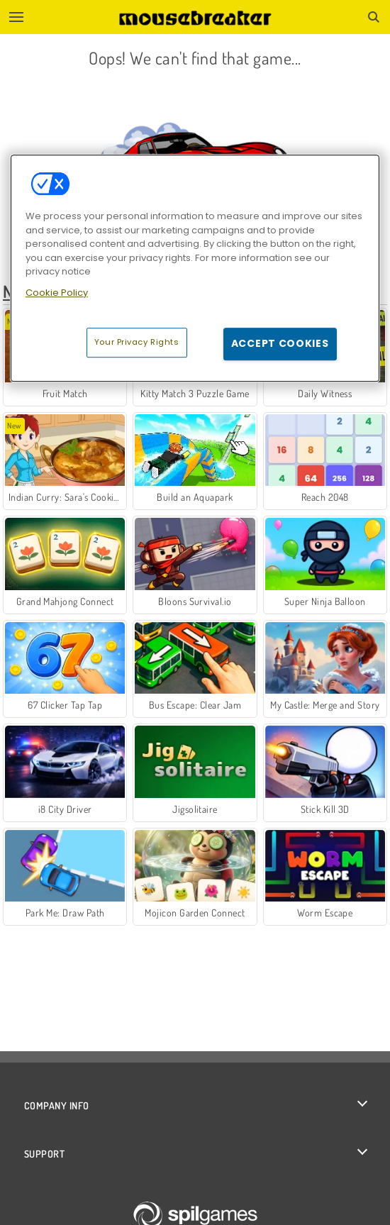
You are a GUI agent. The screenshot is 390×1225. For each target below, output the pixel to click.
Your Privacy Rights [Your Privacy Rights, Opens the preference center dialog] (136, 342)
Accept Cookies (280, 343)
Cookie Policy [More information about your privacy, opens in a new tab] (57, 292)
